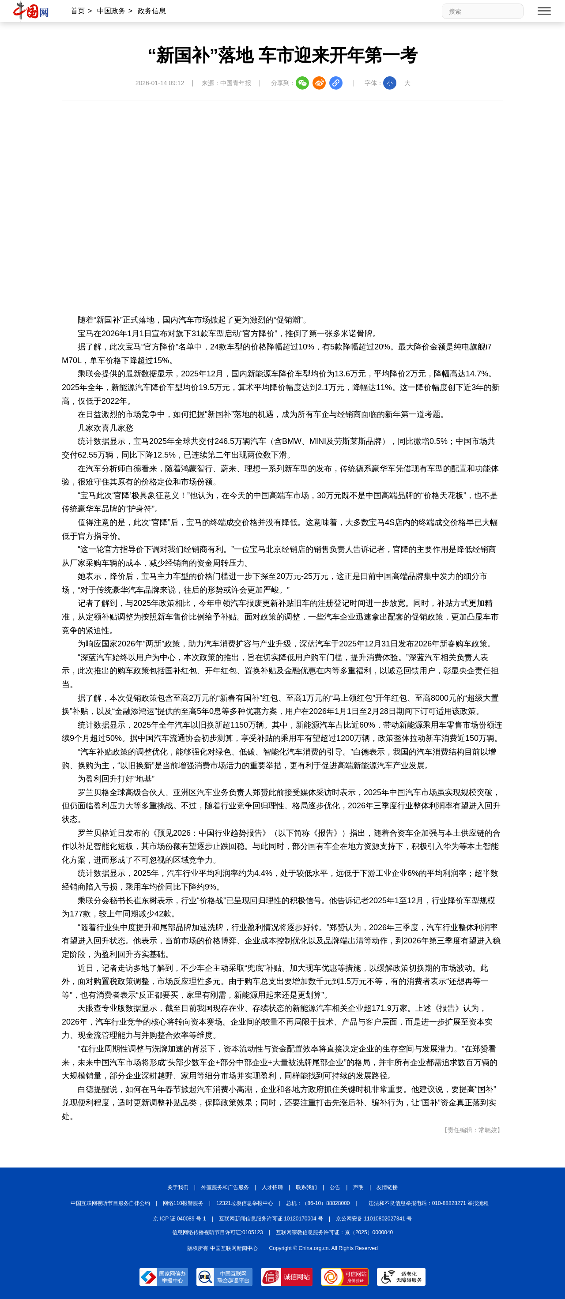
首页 (78, 11)
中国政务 (111, 11)
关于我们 (177, 1187)
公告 (335, 1187)
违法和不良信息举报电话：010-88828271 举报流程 (429, 1203)
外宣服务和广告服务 (225, 1187)
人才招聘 (272, 1187)
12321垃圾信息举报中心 (244, 1203)
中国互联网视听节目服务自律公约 (110, 1203)
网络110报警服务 (183, 1203)
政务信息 (152, 11)
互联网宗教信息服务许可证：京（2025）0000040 (334, 1232)
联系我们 (306, 1187)
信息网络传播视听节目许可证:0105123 (217, 1232)
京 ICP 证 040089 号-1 (179, 1219)
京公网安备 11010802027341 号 (374, 1219)
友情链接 (387, 1187)
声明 (358, 1187)
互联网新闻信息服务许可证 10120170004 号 (271, 1219)
